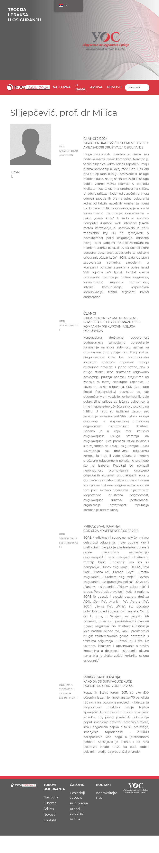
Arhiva (96, 87)
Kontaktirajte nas (106, 795)
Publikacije (79, 803)
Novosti (114, 87)
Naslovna (62, 87)
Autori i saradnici (77, 811)
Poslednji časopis (77, 795)
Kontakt (50, 820)
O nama (80, 87)
